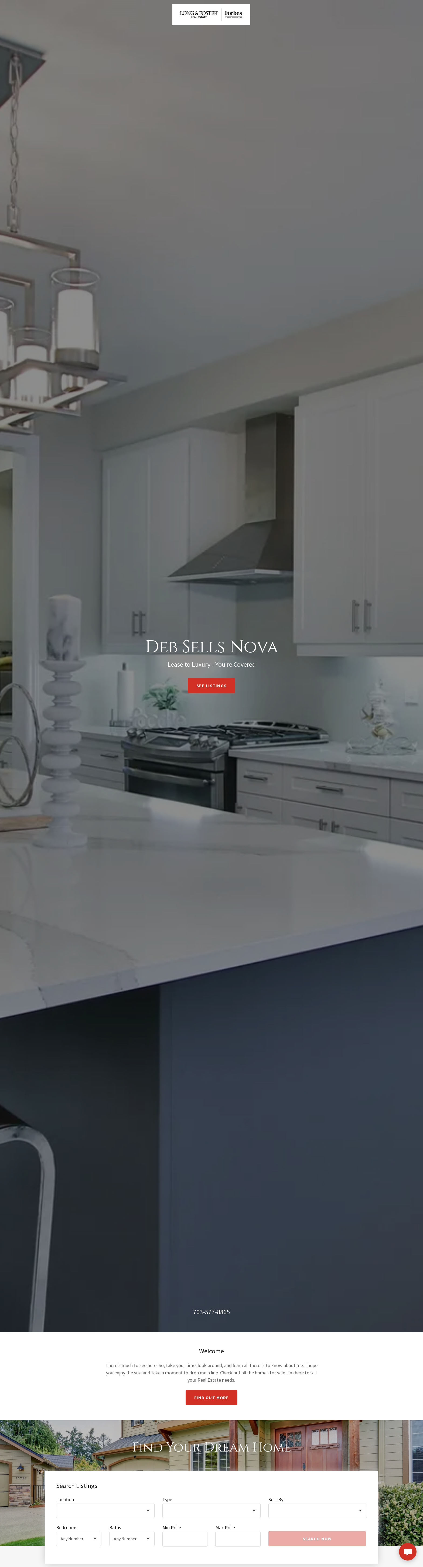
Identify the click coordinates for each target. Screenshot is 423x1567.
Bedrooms (66, 1527)
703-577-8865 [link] (211, 1312)
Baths (115, 1527)
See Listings (211, 685)
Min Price (171, 1527)
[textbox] (185, 1539)
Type (167, 1499)
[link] (211, 14)
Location (65, 1499)
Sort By (275, 1499)
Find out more (211, 1397)
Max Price (225, 1527)
